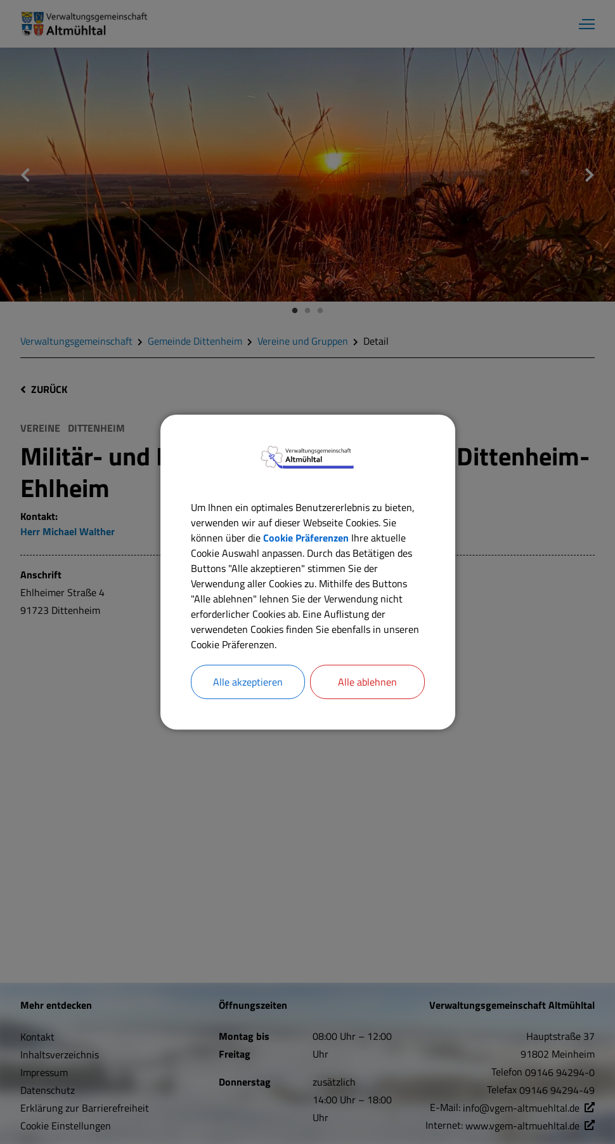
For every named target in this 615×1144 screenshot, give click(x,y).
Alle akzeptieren (248, 681)
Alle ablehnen (367, 681)
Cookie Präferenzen (306, 537)
